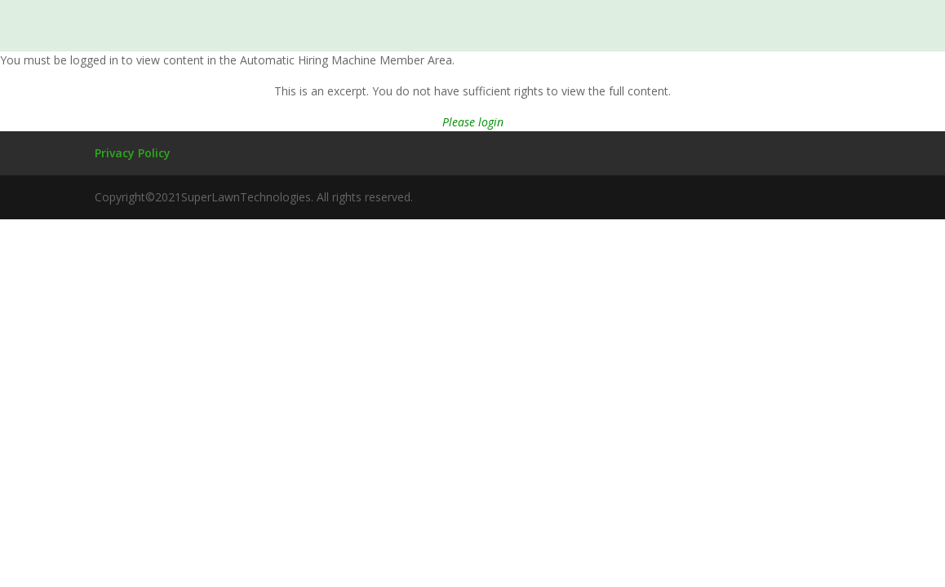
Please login (473, 122)
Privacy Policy (133, 153)
